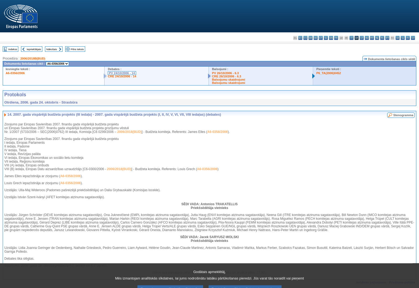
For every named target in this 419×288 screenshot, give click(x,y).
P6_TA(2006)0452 (328, 73)
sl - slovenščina (403, 38)
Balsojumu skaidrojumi (228, 79)
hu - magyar (367, 38)
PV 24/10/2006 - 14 (122, 73)
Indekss (12, 49)
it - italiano (351, 38)
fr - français (336, 38)
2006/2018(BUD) (129, 132)
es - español (300, 38)
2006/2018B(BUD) (32, 58)
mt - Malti (372, 38)
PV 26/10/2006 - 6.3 (225, 73)
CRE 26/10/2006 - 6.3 (226, 76)
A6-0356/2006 (15, 73)
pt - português (387, 38)
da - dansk (311, 38)
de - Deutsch (316, 38)
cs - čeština (305, 38)
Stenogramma (403, 115)
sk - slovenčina (398, 38)
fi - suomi (408, 38)
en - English (331, 38)
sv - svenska (413, 38)
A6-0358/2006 (217, 132)
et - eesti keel (321, 38)
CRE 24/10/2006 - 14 (122, 76)
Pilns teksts (77, 49)
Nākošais (51, 49)
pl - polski (382, 38)
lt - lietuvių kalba (362, 38)
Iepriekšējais (34, 49)
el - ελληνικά (326, 38)
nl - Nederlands (377, 38)
